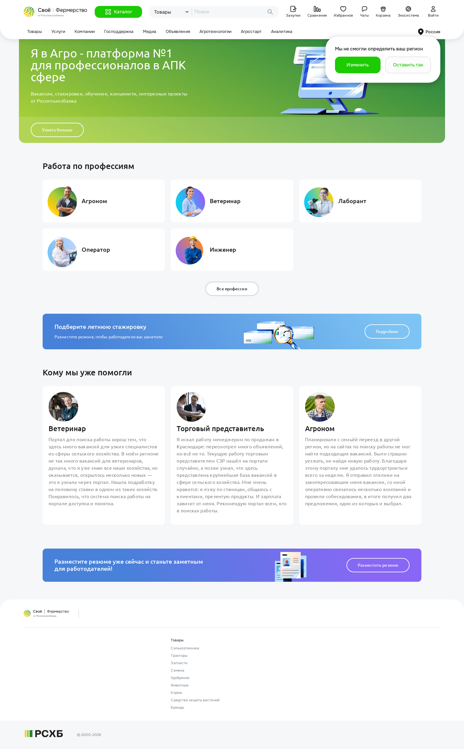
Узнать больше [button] (57, 130)
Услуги (58, 31)
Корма (176, 692)
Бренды (177, 707)
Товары (34, 31)
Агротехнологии (215, 31)
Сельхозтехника (185, 648)
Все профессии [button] (232, 288)
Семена (177, 670)
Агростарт (251, 31)
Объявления (178, 31)
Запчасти (179, 663)
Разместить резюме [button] (378, 565)
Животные (179, 685)
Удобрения (180, 677)
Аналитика (281, 31)
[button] (118, 12)
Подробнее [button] (387, 331)
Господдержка (118, 31)
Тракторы (179, 655)
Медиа (149, 31)
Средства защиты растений (195, 700)
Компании (85, 31)
